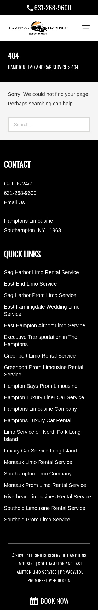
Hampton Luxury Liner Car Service (44, 397)
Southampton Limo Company (38, 473)
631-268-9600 (52, 8)
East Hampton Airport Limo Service (44, 325)
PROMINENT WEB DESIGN (49, 581)
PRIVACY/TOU (72, 572)
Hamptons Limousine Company (40, 409)
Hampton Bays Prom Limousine (40, 386)
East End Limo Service (30, 284)
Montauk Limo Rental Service (38, 462)
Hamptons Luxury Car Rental (37, 420)
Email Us (14, 202)
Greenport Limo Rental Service (40, 356)
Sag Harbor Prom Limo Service (40, 295)
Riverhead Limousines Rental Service (47, 496)
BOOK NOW (49, 601)
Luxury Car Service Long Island (40, 451)
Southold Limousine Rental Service (44, 508)
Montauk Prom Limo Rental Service (45, 485)
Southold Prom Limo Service (37, 519)
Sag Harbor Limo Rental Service (41, 272)
